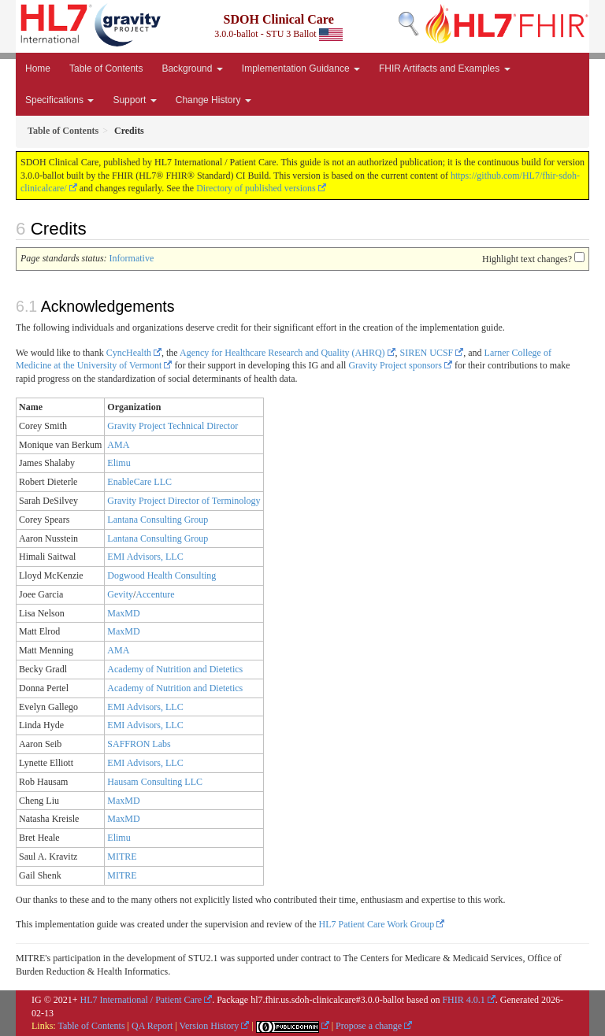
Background (191, 68)
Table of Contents (106, 68)
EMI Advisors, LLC (145, 556)
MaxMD (123, 613)
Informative (131, 258)
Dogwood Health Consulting (161, 575)
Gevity (120, 594)
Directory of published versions (256, 188)
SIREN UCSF (427, 352)
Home (37, 68)
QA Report (152, 1025)
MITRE (121, 856)
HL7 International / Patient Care (141, 999)
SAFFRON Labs (138, 743)
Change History (213, 99)
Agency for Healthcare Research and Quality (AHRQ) (282, 352)
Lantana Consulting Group (157, 519)
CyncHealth (128, 352)
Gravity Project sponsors (395, 365)
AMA (118, 444)
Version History (209, 1025)
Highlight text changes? (527, 259)
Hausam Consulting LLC (154, 781)
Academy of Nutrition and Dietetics (175, 669)
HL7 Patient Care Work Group (377, 924)
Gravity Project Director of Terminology (183, 500)
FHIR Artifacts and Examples (444, 68)
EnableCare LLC (139, 481)
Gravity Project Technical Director (172, 425)
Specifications (59, 99)
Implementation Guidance (301, 68)
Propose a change (369, 1025)
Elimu (118, 462)
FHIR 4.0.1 (463, 999)
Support (134, 99)
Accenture (154, 594)
